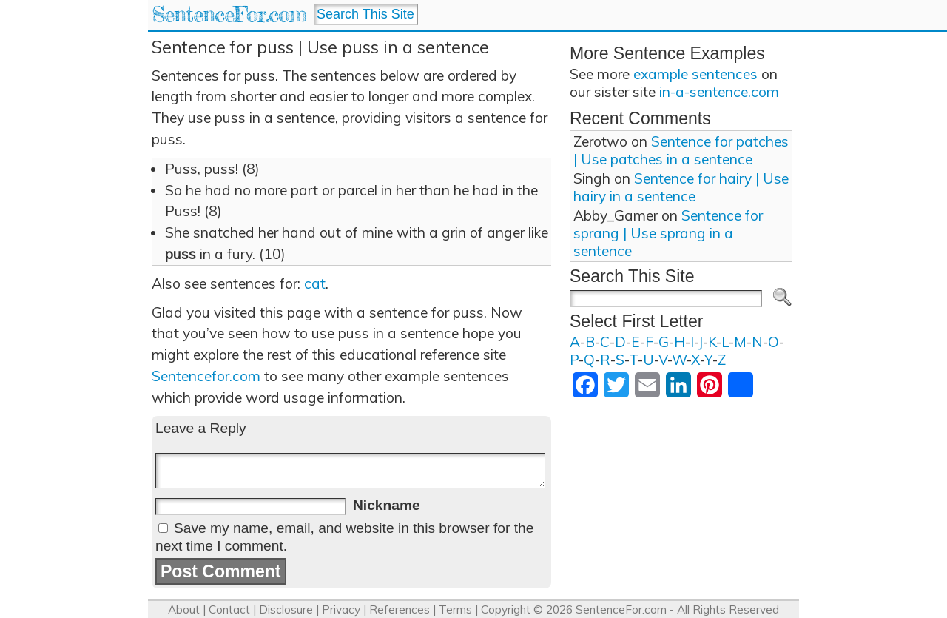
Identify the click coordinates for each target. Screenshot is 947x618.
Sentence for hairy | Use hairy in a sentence (681, 187)
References (399, 609)
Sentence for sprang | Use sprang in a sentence (668, 233)
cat (315, 283)
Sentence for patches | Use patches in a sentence (681, 150)
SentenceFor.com (229, 14)
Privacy (341, 609)
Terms (455, 609)
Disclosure (286, 609)
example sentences (695, 74)
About (184, 609)
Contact (229, 609)
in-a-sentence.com (719, 92)
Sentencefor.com (206, 376)
